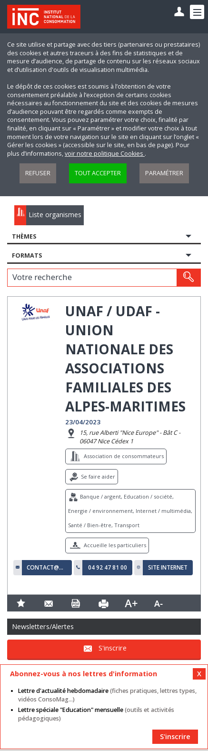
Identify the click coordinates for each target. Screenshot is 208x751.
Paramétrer (164, 173)
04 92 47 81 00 (107, 568)
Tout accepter (98, 173)
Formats (27, 255)
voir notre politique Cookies (105, 154)
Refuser (37, 173)
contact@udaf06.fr (47, 568)
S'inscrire (113, 647)
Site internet (168, 568)
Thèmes (24, 236)
